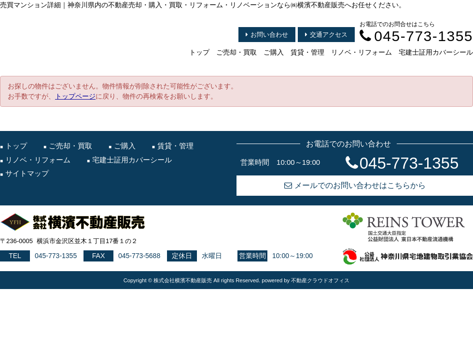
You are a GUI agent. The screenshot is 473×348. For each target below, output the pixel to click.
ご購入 (274, 52)
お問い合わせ (267, 34)
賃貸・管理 (307, 52)
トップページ (75, 96)
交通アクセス (326, 34)
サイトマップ (27, 173)
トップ (199, 52)
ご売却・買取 (236, 52)
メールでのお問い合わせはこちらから (355, 185)
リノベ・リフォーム (361, 52)
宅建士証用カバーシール (436, 52)
